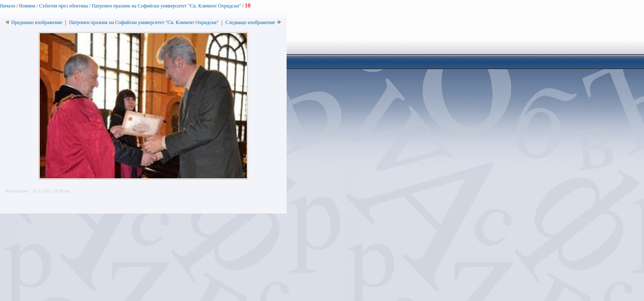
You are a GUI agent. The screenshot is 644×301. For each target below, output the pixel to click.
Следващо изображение (250, 22)
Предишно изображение (36, 22)
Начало (7, 6)
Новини (27, 6)
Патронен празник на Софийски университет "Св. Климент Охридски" (166, 6)
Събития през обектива (63, 6)
